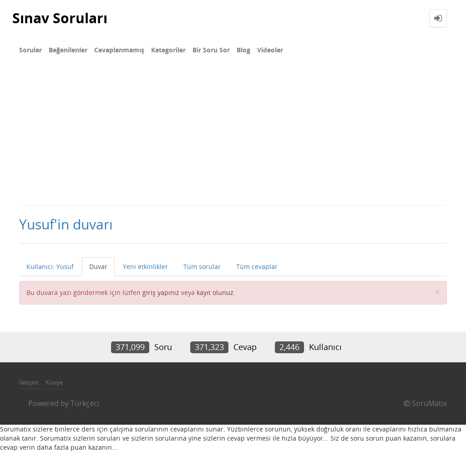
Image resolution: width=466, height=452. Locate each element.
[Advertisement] (233, 136)
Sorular (30, 50)
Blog (243, 50)
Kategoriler (168, 50)
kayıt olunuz (215, 292)
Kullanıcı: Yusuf (50, 266)
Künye (54, 382)
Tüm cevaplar (257, 266)
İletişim (29, 382)
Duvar (98, 266)
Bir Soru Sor (211, 50)
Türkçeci (85, 403)
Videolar (270, 50)
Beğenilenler (68, 50)
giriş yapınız (160, 292)
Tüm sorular (202, 266)
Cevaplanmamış (119, 50)
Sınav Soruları (59, 18)
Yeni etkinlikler (145, 266)
